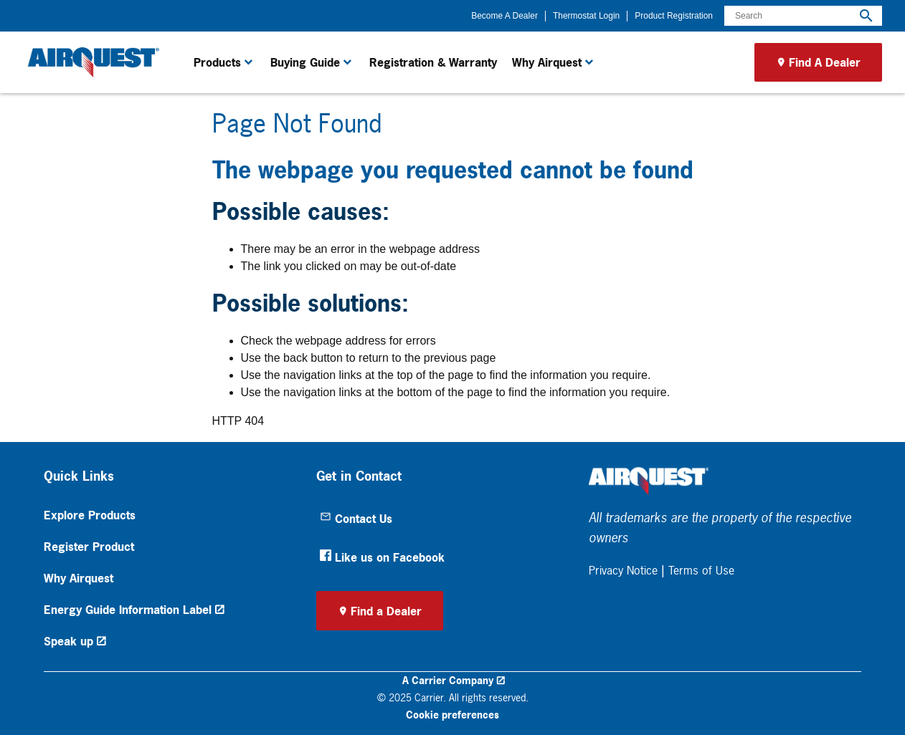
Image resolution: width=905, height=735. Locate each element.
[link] (91, 62)
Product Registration (674, 16)
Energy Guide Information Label (128, 610)
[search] (866, 16)
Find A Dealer (825, 62)
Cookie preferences (452, 714)
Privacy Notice (623, 570)
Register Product (89, 546)
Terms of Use (701, 570)
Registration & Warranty (433, 62)
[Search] (803, 16)
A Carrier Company (447, 680)
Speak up (68, 641)
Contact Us (356, 519)
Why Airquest (78, 578)
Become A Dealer (504, 16)
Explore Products (90, 515)
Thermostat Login (586, 16)
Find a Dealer (386, 611)
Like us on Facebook (382, 557)
